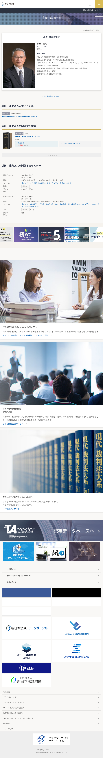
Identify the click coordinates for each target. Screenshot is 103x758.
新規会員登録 (88, 10)
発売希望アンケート (11, 509)
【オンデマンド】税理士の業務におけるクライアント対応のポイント (46, 183)
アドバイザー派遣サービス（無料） (18, 335)
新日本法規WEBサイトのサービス (19, 576)
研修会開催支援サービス (13, 424)
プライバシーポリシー (11, 697)
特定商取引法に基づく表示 (13, 713)
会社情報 (6, 724)
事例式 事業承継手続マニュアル (27, 137)
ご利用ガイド (12, 569)
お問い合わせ (12, 582)
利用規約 (6, 692)
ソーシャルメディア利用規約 (13, 708)
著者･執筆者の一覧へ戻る (51, 96)
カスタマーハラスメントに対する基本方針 (18, 718)
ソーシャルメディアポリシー (13, 702)
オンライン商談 (41, 335)
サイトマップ (8, 729)
